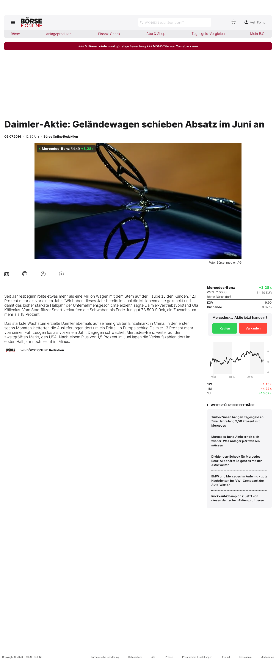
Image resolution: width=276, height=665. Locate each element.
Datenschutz (135, 657)
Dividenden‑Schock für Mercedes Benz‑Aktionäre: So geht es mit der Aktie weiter (236, 461)
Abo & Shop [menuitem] (155, 33)
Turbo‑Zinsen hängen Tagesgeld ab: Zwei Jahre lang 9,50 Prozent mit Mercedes (237, 421)
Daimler (151, 305)
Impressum (245, 657)
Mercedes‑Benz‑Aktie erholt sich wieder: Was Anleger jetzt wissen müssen (235, 441)
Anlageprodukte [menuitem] (59, 34)
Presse (169, 657)
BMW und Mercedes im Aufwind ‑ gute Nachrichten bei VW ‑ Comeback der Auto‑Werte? (239, 480)
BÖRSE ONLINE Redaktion (45, 350)
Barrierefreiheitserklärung (105, 657)
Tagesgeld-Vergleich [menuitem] (208, 33)
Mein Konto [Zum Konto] (255, 22)
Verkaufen (253, 328)
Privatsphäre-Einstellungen (197, 657)
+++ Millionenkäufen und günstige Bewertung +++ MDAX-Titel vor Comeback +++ (138, 46)
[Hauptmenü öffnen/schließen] (12, 22)
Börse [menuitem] (15, 34)
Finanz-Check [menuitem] (109, 34)
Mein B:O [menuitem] (257, 33)
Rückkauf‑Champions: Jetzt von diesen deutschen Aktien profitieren (237, 498)
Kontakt (225, 657)
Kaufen (225, 328)
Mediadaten (267, 657)
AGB (153, 657)
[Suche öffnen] (174, 22)
